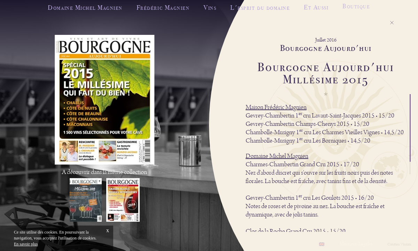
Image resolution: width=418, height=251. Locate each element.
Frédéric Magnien (163, 7)
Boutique (356, 5)
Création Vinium (399, 244)
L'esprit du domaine (260, 7)
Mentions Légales (355, 244)
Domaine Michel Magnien (85, 7)
